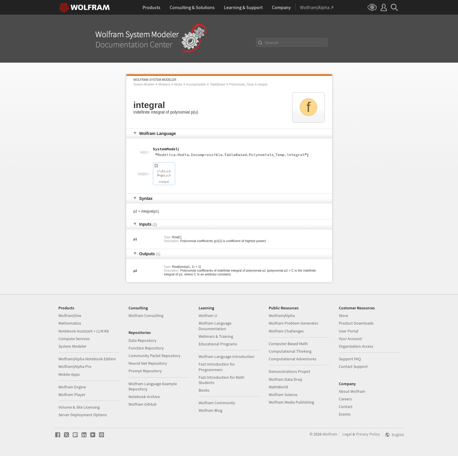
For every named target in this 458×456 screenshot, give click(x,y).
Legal (347, 434)
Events (345, 414)
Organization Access (356, 346)
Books (204, 390)
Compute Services (74, 338)
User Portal (348, 331)
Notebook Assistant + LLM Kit (83, 331)
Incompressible (196, 84)
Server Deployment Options (82, 414)
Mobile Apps (69, 374)
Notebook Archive (144, 396)
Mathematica (69, 323)
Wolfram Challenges (286, 331)
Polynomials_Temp (241, 84)
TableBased (217, 84)
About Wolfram (352, 391)
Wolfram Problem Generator (293, 323)
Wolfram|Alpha (282, 315)
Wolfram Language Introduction (226, 356)
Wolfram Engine (72, 387)
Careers (345, 399)
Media (178, 84)
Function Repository (146, 348)
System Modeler (144, 84)
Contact (346, 406)
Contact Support (353, 366)
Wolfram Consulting (146, 315)
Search (271, 42)
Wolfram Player (71, 394)
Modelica (164, 84)
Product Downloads (356, 323)
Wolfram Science (283, 394)
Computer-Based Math (288, 343)
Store (343, 315)
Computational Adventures (292, 358)
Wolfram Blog (210, 410)
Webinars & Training (216, 336)
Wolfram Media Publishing (291, 402)
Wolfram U (208, 315)
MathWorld (278, 387)
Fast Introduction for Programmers (217, 366)
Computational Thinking (290, 351)
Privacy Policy (368, 434)
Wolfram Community (217, 402)
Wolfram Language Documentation (215, 325)
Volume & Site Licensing (79, 407)
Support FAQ (350, 358)
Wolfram (329, 434)
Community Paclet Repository (155, 355)
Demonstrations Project (289, 371)
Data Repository (143, 340)
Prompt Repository (145, 370)
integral (263, 84)
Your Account (350, 338)
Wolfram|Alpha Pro (74, 366)
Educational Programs (218, 344)
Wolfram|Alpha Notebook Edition (87, 358)
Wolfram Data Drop (285, 379)
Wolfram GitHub (143, 404)
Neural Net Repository (148, 363)
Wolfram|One (69, 315)
